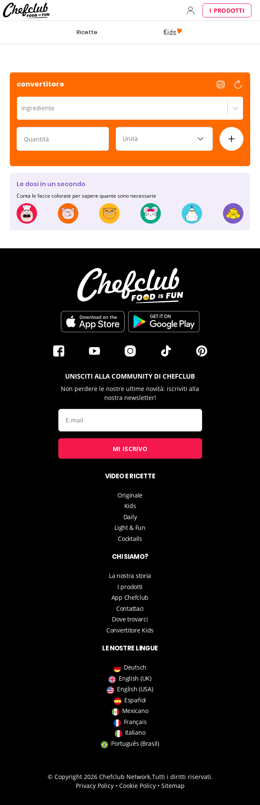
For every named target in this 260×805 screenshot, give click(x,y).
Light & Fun (130, 527)
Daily (130, 517)
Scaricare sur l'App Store (93, 321)
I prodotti (227, 10)
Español (130, 700)
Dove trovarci (130, 619)
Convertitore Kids (130, 630)
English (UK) (130, 678)
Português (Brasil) (130, 743)
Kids (130, 506)
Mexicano (130, 711)
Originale (130, 495)
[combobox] (22, 108)
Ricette (87, 32)
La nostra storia (130, 576)
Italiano (130, 732)
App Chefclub (130, 597)
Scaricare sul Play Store (164, 321)
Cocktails (130, 539)
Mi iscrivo (130, 449)
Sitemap (173, 786)
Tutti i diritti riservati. (182, 777)
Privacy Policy (95, 786)
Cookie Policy (137, 786)
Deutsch (130, 667)
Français (130, 722)
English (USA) (130, 689)
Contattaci (130, 608)
